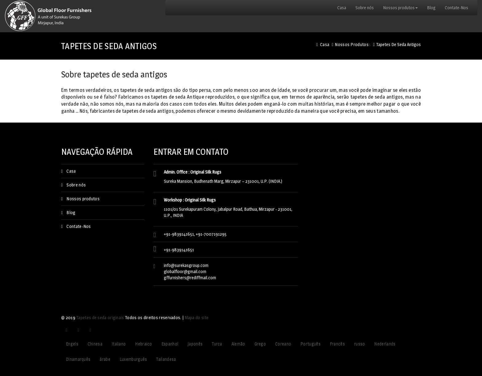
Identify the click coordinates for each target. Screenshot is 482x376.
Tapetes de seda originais (100, 317)
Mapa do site (197, 317)
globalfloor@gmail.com (185, 271)
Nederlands (384, 343)
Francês (337, 343)
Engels (72, 343)
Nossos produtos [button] (400, 7)
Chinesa (95, 343)
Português (310, 343)
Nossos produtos (352, 44)
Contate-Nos (456, 7)
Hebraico (143, 343)
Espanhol (169, 343)
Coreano (283, 343)
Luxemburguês (133, 359)
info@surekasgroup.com (186, 265)
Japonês (195, 343)
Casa (341, 7)
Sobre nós (364, 7)
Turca (217, 343)
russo (359, 343)
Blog (431, 7)
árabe (105, 359)
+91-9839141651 (179, 249)
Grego (260, 343)
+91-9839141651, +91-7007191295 (195, 234)
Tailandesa (166, 359)
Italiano (119, 343)
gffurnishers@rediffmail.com (190, 277)
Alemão (238, 343)
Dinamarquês (78, 359)
